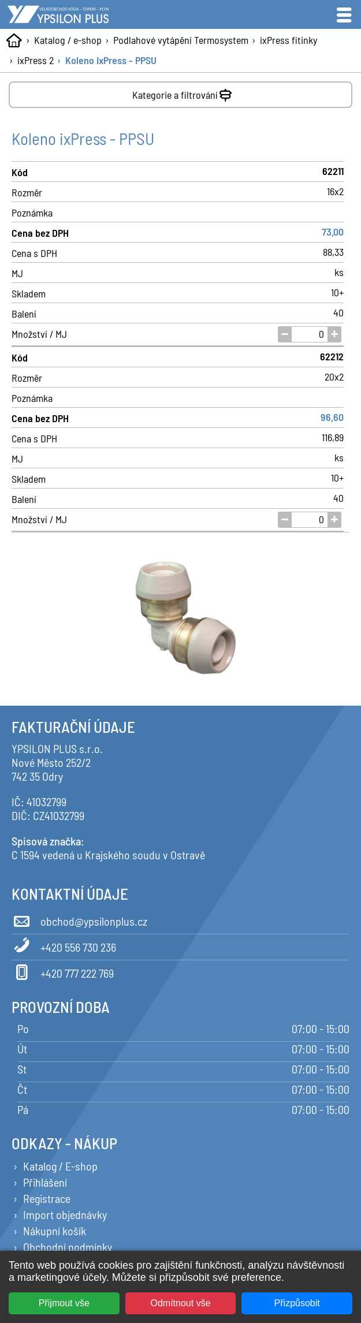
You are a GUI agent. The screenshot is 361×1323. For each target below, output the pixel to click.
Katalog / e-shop (68, 39)
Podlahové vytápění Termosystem (180, 39)
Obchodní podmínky (67, 1247)
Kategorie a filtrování (183, 93)
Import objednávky (65, 1214)
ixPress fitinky (288, 39)
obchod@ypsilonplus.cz (79, 919)
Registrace (46, 1198)
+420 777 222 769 (63, 971)
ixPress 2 (35, 60)
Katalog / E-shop (60, 1166)
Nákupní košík (54, 1231)
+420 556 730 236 (64, 945)
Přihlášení (45, 1182)
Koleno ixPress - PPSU (111, 60)
